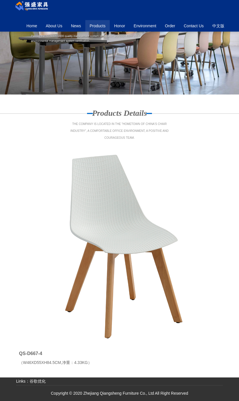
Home (31, 26)
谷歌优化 (38, 381)
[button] (97, 26)
